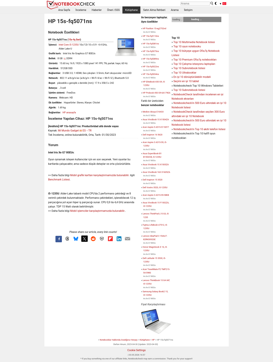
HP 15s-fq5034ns (151, 74)
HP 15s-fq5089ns (151, 59)
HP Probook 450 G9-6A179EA (156, 93)
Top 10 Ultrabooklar (184, 72)
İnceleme (81, 10)
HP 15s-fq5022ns (151, 66)
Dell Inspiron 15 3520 (152, 179)
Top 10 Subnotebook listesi (189, 68)
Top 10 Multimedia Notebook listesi (194, 42)
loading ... (177, 19)
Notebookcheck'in (184, 120)
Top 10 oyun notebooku (187, 46)
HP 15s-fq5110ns (151, 36)
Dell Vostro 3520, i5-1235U (155, 187)
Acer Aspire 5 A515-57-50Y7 (156, 127)
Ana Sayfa (64, 10)
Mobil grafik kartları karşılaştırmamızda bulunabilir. (99, 175)
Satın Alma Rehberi (154, 10)
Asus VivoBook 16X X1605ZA (156, 172)
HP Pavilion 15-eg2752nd (154, 28)
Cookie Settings (136, 350)
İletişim (188, 10)
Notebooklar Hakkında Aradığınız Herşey (118, 340)
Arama (175, 10)
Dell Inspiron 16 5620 (152, 134)
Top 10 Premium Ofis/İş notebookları (195, 59)
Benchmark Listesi (59, 179)
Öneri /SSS (113, 10)
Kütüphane (131, 10)
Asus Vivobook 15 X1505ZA (156, 164)
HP (153, 340)
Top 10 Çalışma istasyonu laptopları (194, 63)
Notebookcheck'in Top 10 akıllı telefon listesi (199, 129)
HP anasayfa (69, 112)
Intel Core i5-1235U (69, 44)
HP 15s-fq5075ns (151, 51)
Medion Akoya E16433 (153, 111)
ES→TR (87, 130)
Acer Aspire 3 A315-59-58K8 (156, 195)
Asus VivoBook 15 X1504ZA (156, 119)
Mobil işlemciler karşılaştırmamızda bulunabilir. (97, 210)
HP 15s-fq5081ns (151, 43)
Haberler (97, 10)
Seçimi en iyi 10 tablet (186, 81)
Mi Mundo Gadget (68, 130)
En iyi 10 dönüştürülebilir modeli (192, 77)
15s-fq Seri (74, 39)
